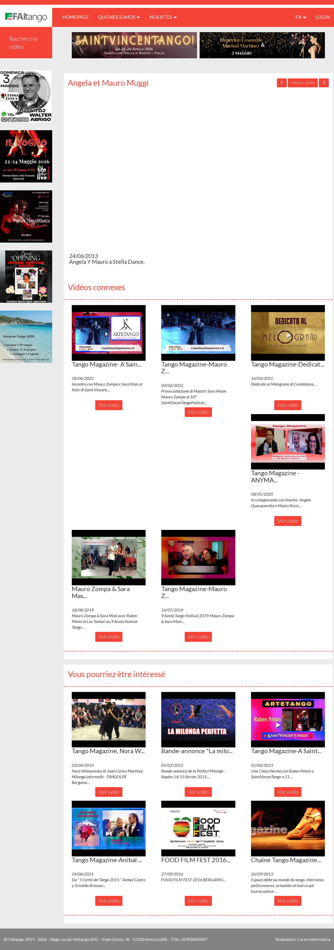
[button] (109, 332)
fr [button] (300, 17)
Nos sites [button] (163, 17)
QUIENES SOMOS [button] (119, 17)
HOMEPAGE (77, 17)
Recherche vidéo (23, 42)
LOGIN (322, 17)
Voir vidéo (108, 405)
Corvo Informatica (313, 939)
